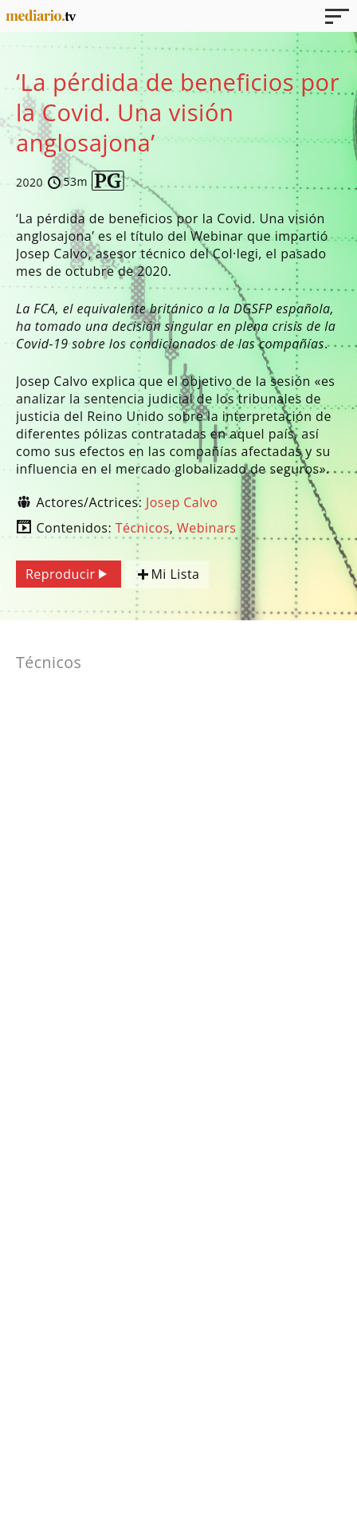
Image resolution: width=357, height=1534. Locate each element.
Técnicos (143, 528)
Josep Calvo (182, 502)
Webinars (206, 528)
